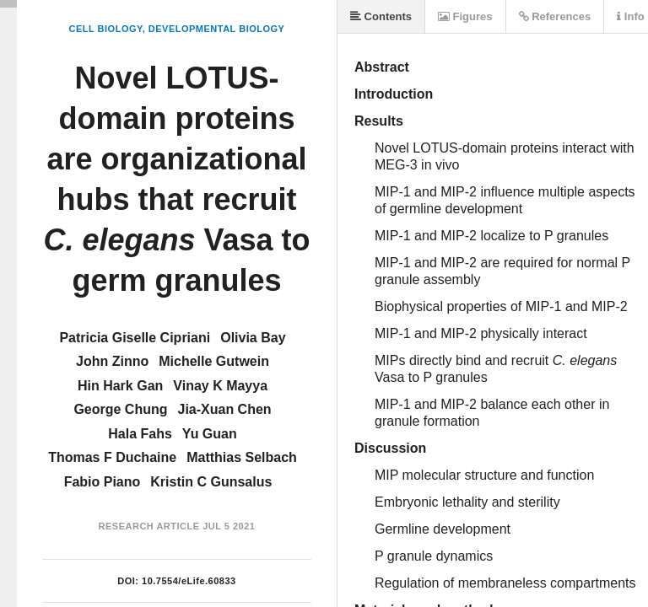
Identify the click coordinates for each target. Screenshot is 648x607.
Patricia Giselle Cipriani (134, 337)
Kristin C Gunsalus (211, 482)
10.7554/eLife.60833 (189, 581)
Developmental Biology (216, 29)
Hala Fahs (140, 434)
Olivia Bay (252, 337)
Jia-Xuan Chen (224, 409)
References (555, 16)
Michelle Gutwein (214, 361)
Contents (381, 16)
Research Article (149, 526)
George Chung (120, 409)
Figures (465, 16)
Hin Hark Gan (120, 386)
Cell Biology (106, 29)
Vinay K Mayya (220, 386)
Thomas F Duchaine (112, 457)
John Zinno (112, 361)
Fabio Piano (102, 482)
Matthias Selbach (241, 457)
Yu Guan (209, 434)
